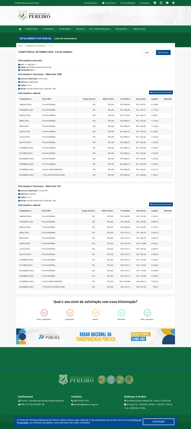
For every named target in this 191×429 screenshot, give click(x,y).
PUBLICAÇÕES (122, 29)
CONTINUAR (158, 421)
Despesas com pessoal (35, 46)
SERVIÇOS (80, 29)
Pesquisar (163, 52)
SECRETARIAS (65, 29)
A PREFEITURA (32, 29)
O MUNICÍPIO (49, 29)
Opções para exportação (160, 92)
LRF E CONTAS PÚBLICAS (100, 29)
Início (20, 46)
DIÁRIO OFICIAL (139, 29)
